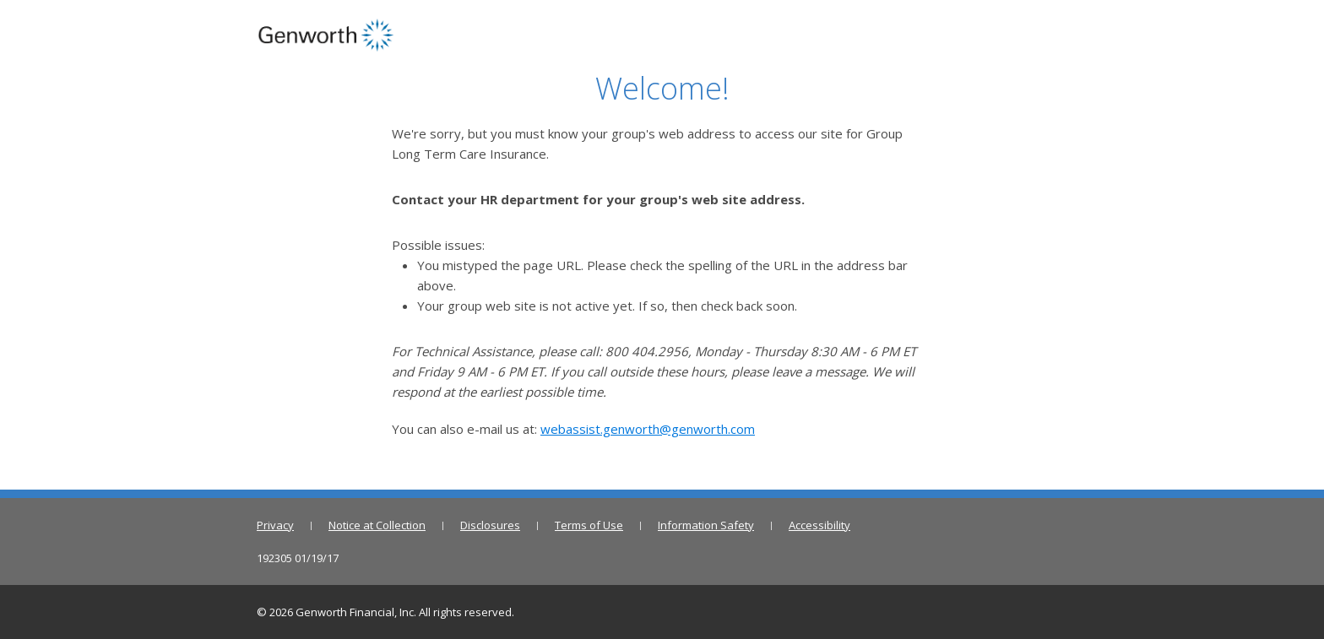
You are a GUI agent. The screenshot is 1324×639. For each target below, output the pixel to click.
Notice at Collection (377, 525)
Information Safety (706, 525)
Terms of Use (589, 525)
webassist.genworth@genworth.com (647, 428)
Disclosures (490, 525)
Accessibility (819, 525)
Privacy (275, 525)
